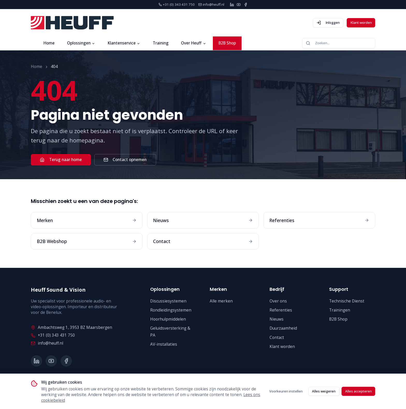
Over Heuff (193, 43)
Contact (277, 337)
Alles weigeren (324, 391)
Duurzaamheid (283, 328)
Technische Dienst (346, 301)
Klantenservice (124, 43)
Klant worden (361, 22)
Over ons (278, 301)
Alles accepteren (358, 391)
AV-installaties (163, 344)
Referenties (281, 310)
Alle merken (221, 301)
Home (49, 43)
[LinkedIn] (232, 4)
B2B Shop (227, 43)
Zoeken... (317, 43)
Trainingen (339, 310)
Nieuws (277, 319)
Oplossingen (81, 43)
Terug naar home (61, 159)
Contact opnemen (125, 159)
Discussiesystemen (168, 301)
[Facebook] (246, 4)
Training (161, 43)
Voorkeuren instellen (286, 391)
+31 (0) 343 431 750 (53, 335)
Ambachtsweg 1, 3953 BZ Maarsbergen (71, 327)
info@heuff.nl (47, 343)
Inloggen (328, 22)
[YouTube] (239, 4)
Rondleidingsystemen (170, 310)
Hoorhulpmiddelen (168, 319)
